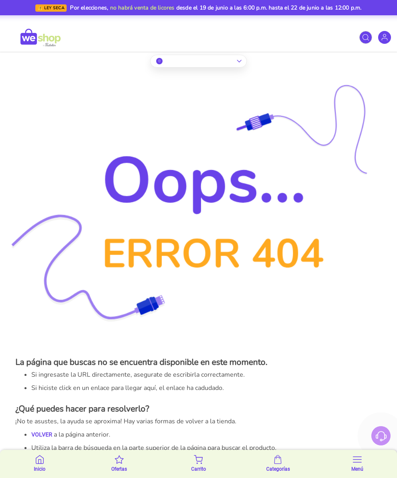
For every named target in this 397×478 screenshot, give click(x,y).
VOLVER (41, 434)
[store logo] (40, 37)
